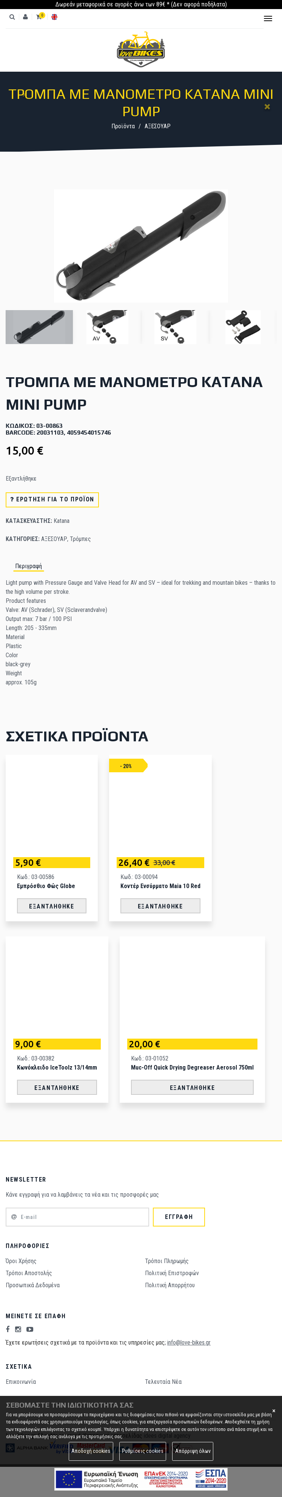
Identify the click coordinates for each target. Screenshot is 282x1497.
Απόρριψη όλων (193, 1451)
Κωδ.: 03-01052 (149, 1058)
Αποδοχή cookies (90, 1451)
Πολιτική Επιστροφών (172, 1273)
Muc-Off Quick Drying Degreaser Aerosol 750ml (192, 1067)
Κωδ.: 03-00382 (35, 1058)
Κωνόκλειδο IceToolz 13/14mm (57, 1067)
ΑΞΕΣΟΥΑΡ (158, 126)
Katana (61, 520)
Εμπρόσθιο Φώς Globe (46, 886)
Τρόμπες (80, 539)
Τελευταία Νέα (163, 1381)
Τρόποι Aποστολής (29, 1273)
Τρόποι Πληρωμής (167, 1261)
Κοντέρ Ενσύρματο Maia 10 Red (160, 886)
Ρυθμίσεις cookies (142, 1451)
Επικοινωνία (21, 1381)
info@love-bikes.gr (189, 1342)
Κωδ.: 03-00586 (35, 877)
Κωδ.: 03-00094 (139, 877)
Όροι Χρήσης (21, 1261)
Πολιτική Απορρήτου (170, 1285)
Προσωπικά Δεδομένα (33, 1285)
